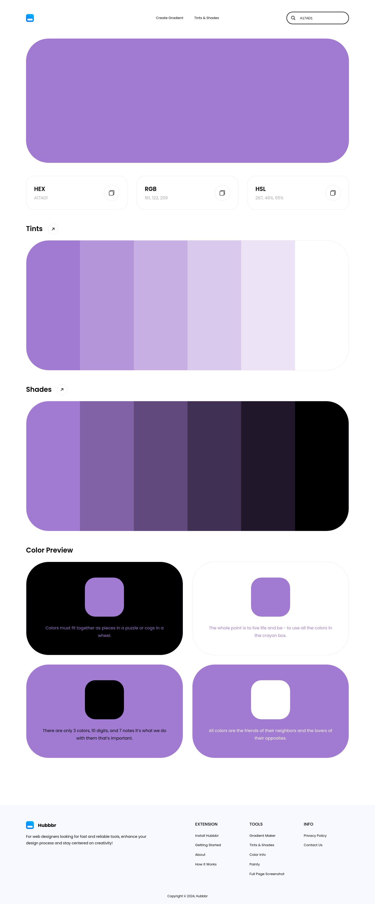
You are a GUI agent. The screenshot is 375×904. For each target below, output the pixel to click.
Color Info (257, 854)
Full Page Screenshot (266, 873)
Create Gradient (169, 17)
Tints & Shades (206, 17)
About (200, 854)
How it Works (206, 864)
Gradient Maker (262, 835)
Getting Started (208, 845)
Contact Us (313, 845)
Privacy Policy (315, 835)
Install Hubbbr (207, 835)
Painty (254, 864)
